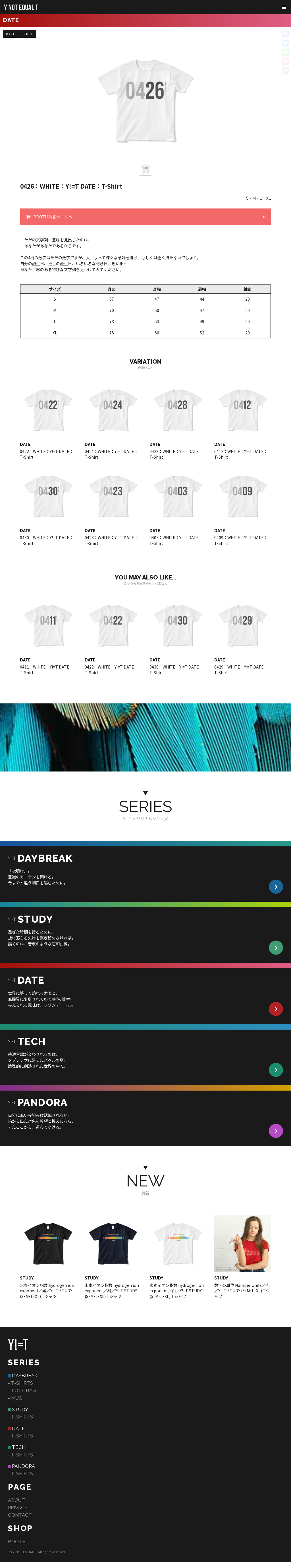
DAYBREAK (25, 1375)
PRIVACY (18, 1507)
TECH (18, 1447)
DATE (18, 1428)
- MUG (15, 1398)
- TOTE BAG (22, 1390)
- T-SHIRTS (20, 1383)
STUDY (20, 1409)
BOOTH (17, 1541)
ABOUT (16, 1500)
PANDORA (23, 1466)
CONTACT (20, 1515)
